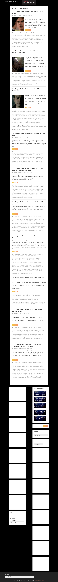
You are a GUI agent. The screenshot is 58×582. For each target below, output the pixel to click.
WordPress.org (13, 522)
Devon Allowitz (14, 115)
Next (44, 382)
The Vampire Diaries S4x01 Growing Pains (32, 83)
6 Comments (30, 15)
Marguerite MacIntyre (21, 40)
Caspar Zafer (14, 112)
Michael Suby (37, 40)
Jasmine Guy (34, 36)
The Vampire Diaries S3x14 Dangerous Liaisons (33, 377)
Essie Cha (14, 36)
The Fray (38, 43)
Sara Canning (18, 43)
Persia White (41, 123)
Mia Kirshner (43, 121)
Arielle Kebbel (35, 110)
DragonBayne (23, 15)
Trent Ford (34, 127)
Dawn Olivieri (41, 114)
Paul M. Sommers (35, 42)
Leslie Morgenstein (35, 39)
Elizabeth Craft (42, 35)
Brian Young (39, 32)
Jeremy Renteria (39, 36)
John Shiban (19, 38)
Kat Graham (38, 38)
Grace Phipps (18, 36)
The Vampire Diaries (15, 45)
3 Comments (30, 204)
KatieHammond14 (23, 137)
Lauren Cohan (24, 39)
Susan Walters (34, 43)
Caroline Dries (20, 34)
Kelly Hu (13, 119)
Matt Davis (39, 121)
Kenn (22, 313)
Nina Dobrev (30, 42)
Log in (11, 516)
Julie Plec (34, 38)
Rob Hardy (14, 43)
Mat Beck (26, 40)
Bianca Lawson (14, 111)
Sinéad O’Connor (15, 126)
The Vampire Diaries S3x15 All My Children (19, 338)
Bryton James (31, 111)
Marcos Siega (14, 40)
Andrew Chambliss (20, 32)
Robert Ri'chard (30, 125)
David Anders (19, 114)
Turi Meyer (39, 45)
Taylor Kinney (33, 126)
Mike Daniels (14, 42)
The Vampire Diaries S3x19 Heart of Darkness (20, 230)
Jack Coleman (29, 189)
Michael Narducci (31, 40)
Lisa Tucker (14, 121)
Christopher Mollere (26, 34)
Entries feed (12, 518)
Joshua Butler (29, 38)
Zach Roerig (26, 46)
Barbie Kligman (26, 32)
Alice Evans (19, 110)
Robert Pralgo (25, 125)
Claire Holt (31, 34)
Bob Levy (34, 32)
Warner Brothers (15, 46)
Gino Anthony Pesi (42, 115)
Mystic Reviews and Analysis (11, 1)
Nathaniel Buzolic (20, 42)
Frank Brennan (35, 115)
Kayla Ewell (42, 118)
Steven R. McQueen (28, 43)
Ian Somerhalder (23, 36)
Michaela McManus (32, 122)
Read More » (28, 30)
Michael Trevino (42, 40)
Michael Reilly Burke (41, 80)
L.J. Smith (20, 39)
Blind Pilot (31, 32)
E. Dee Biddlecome (36, 35)
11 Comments (31, 55)
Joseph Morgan (24, 38)
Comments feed (13, 520)
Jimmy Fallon (31, 262)
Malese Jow (41, 39)
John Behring (14, 38)
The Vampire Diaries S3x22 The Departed (20, 127)
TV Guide (41, 127)
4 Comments (28, 93)
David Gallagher (29, 114)
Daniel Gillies (14, 35)
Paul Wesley (41, 42)
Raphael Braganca (24, 54)
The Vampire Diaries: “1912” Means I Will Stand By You (28, 277)
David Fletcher (23, 35)
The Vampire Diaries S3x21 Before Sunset (31, 162)
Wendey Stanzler (21, 46)
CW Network (36, 34)
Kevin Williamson (15, 39)
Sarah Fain (23, 43)
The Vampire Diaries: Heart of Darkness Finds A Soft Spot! (28, 202)
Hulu (22, 220)
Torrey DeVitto (34, 45)
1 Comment (30, 348)
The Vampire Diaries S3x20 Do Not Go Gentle (30, 196)
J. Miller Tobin (29, 36)
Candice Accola (15, 34)
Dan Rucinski (40, 34)
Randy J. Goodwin (15, 125)
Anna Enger (30, 110)
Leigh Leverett (29, 39)
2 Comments (29, 137)
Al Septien (15, 32)
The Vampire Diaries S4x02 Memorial (25, 45)
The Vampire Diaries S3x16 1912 (30, 303)
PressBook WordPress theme (39, 580)
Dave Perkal (19, 35)
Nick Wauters (25, 42)
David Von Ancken (30, 35)
